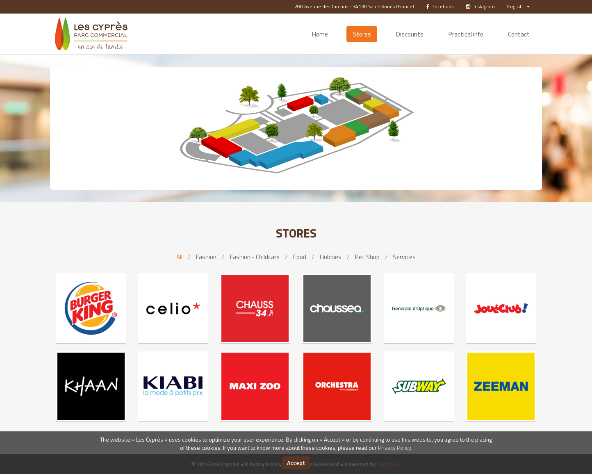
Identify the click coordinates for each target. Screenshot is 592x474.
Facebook (440, 6)
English (518, 6)
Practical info (465, 34)
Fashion (206, 257)
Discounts (410, 34)
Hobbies (330, 257)
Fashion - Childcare (255, 257)
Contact (519, 34)
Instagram (480, 6)
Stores (362, 34)
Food (299, 257)
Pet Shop (367, 257)
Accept (296, 462)
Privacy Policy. (395, 447)
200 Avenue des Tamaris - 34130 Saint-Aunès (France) (354, 6)
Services (404, 257)
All (179, 257)
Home (320, 34)
